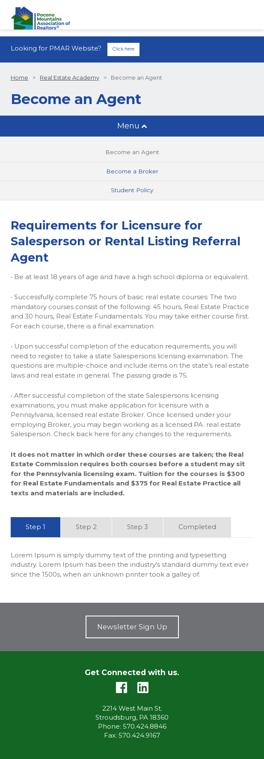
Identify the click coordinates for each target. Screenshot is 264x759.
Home (19, 77)
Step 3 (137, 527)
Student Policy (132, 190)
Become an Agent (132, 152)
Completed (197, 527)
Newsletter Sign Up (132, 626)
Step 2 (86, 527)
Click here (123, 49)
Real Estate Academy (69, 77)
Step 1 (35, 527)
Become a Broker (132, 171)
